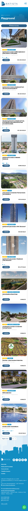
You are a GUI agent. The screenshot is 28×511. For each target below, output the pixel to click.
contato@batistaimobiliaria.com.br (10, 488)
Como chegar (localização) (8, 485)
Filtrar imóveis (14, 25)
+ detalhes (6, 60)
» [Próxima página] (15, 438)
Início (2, 15)
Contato (3, 473)
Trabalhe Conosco (5, 471)
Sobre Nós (3, 464)
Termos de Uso (5, 469)
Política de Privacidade (7, 466)
